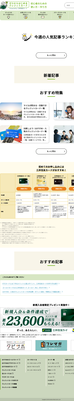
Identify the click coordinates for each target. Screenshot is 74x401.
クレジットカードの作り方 (10, 380)
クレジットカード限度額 (9, 387)
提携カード (51, 370)
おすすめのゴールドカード (10, 360)
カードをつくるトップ (33, 363)
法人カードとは (6, 373)
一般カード (51, 373)
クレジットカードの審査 (9, 384)
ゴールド (50, 377)
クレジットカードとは (8, 370)
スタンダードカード (53, 366)
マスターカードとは (8, 377)
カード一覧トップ (52, 363)
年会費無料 (51, 380)
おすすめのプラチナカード (10, 363)
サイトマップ (68, 373)
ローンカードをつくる (33, 370)
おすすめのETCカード (8, 367)
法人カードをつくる (32, 366)
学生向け (50, 384)
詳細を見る (24, 189)
